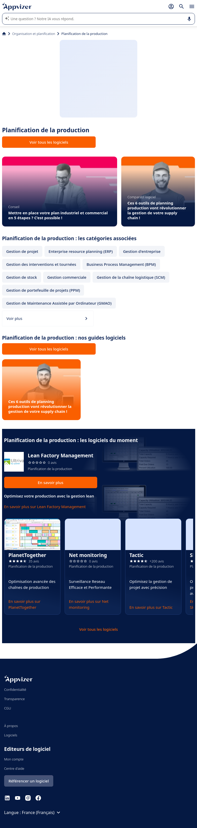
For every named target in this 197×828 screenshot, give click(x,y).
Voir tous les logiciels (48, 142)
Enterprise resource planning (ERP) (81, 251)
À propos (11, 725)
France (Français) (42, 812)
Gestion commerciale (66, 277)
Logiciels (10, 735)
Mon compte (14, 759)
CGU (7, 708)
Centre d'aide (14, 768)
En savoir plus (50, 482)
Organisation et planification (33, 33)
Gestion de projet (22, 251)
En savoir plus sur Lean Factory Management (45, 506)
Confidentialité (15, 689)
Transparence (14, 699)
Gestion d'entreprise (142, 251)
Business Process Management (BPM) (121, 264)
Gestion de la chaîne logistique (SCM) (131, 277)
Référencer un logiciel (29, 780)
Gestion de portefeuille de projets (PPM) (43, 290)
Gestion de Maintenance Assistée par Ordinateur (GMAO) (59, 303)
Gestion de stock (21, 277)
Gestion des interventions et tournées (41, 264)
